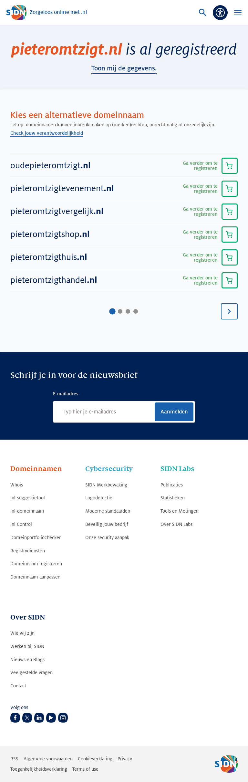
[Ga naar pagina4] (135, 311)
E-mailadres (65, 393)
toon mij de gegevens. (124, 68)
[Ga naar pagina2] (120, 311)
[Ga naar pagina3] (128, 311)
